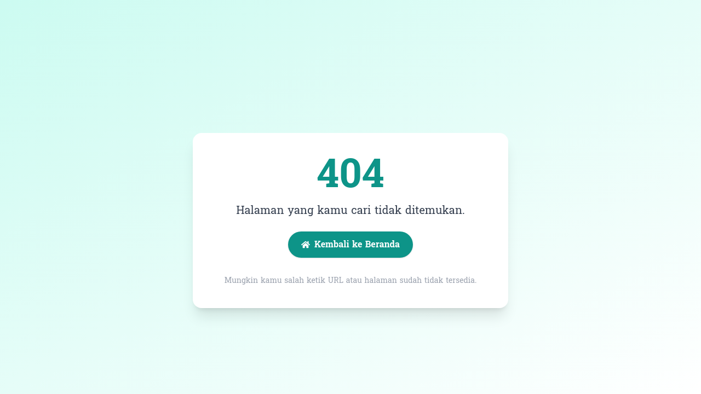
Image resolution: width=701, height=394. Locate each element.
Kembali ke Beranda (350, 244)
